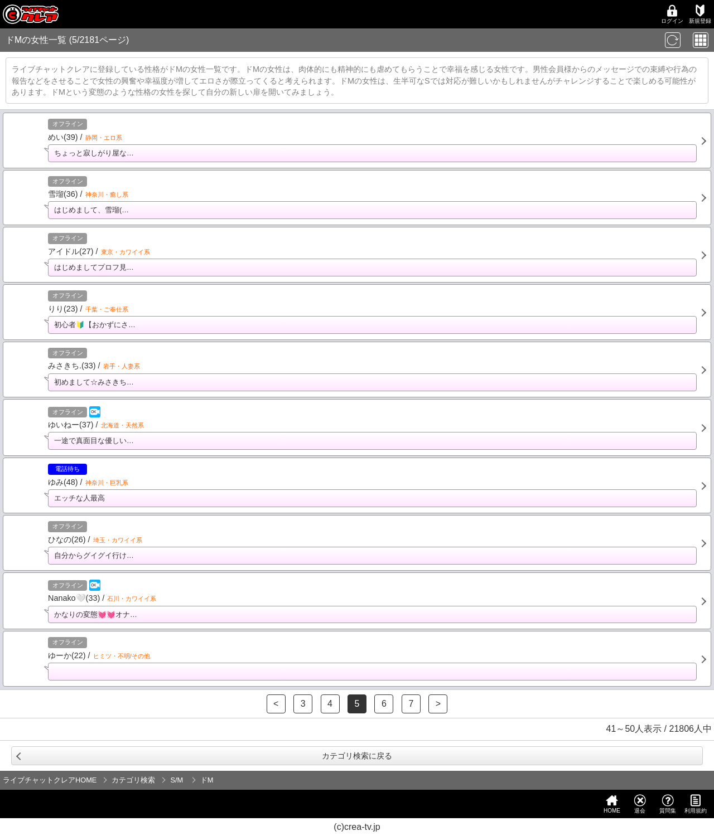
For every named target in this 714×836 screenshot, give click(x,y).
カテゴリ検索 (133, 780)
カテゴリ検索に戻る (357, 755)
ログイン (672, 14)
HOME (612, 804)
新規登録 (700, 14)
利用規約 (695, 804)
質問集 (667, 804)
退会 (640, 804)
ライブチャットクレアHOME (50, 780)
